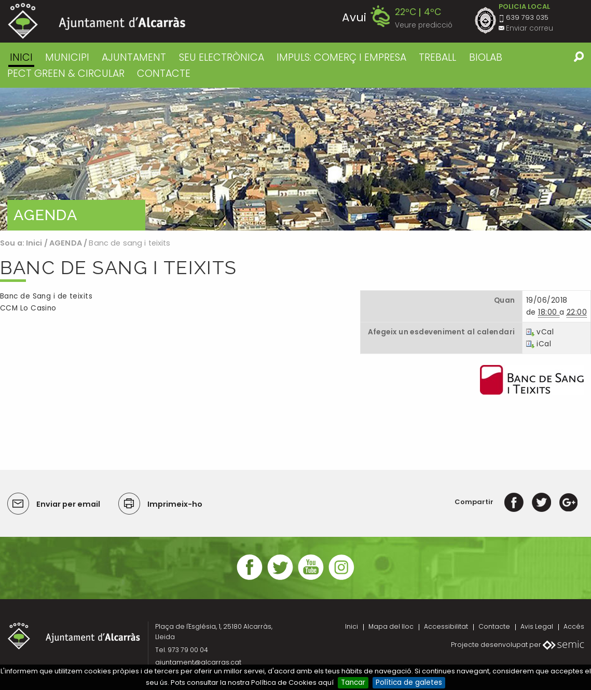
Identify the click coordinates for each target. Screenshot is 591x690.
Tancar (353, 682)
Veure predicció (423, 25)
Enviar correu (529, 28)
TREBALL (437, 57)
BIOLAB (485, 57)
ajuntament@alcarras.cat (198, 662)
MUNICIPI (67, 57)
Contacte (494, 626)
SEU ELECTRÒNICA (221, 57)
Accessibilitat (446, 626)
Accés (573, 626)
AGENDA (65, 243)
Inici (21, 57)
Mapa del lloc (391, 626)
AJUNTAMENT (134, 57)
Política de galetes (409, 682)
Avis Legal (536, 626)
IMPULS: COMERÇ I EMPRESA (341, 57)
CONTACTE (163, 73)
